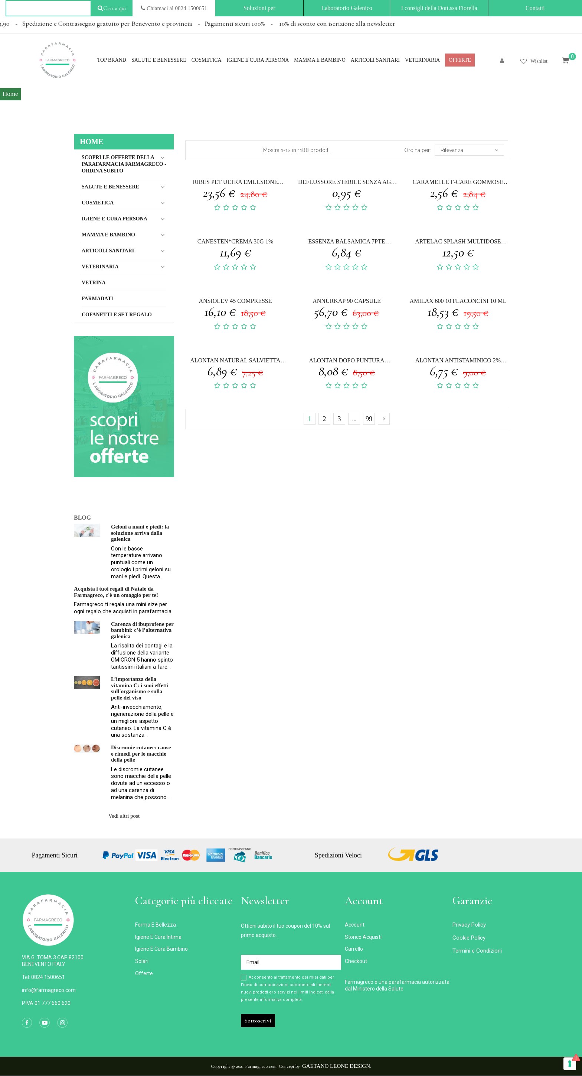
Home (91, 142)
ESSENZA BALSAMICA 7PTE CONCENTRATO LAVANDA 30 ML (346, 242)
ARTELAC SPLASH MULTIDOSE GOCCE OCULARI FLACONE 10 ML (458, 242)
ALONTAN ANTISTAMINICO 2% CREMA (458, 361)
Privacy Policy (469, 924)
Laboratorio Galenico (346, 8)
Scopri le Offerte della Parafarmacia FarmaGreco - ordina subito (124, 164)
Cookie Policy (468, 937)
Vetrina (94, 282)
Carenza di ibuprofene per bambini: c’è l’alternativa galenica (142, 630)
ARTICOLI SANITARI (108, 250)
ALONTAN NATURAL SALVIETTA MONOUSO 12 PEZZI (235, 361)
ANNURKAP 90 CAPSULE (346, 301)
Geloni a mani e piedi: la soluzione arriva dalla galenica (140, 533)
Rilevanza (469, 150)
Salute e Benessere (110, 187)
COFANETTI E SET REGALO (117, 314)
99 (369, 419)
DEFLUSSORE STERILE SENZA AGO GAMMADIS (346, 183)
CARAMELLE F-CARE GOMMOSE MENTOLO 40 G (458, 183)
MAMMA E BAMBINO (108, 235)
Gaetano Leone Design (336, 1066)
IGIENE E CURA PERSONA (114, 219)
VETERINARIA (100, 266)
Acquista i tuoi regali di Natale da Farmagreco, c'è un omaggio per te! (116, 592)
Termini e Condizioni (477, 950)
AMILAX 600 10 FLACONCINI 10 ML (458, 301)
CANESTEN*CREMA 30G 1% (235, 241)
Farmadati (97, 298)
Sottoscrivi (258, 1021)
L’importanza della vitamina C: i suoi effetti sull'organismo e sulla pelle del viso (140, 688)
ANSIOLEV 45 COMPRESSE (235, 301)
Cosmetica (98, 203)
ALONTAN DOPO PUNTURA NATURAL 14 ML (346, 361)
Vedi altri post (124, 816)
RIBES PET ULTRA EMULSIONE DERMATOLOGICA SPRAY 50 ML (235, 183)
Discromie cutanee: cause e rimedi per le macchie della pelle (141, 753)
